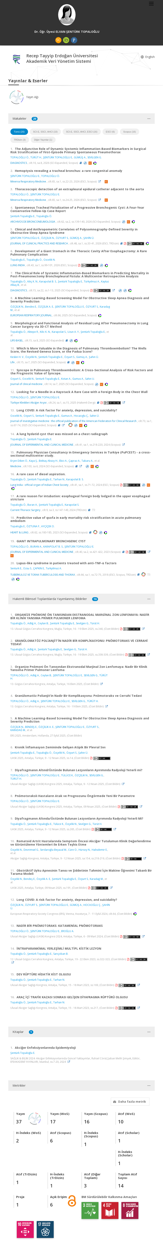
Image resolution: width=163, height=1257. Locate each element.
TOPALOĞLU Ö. (19, 157)
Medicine (15, 466)
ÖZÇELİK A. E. (46, 306)
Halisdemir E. (99, 850)
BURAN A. (36, 546)
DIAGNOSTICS (18, 163)
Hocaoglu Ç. (81, 416)
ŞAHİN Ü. (88, 238)
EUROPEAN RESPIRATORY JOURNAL (31, 315)
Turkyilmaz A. (54, 568)
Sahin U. (90, 379)
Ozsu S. (27, 568)
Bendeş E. (29, 879)
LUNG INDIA (17, 265)
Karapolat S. (59, 332)
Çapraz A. (74, 461)
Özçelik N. (31, 357)
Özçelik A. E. (44, 879)
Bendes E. (31, 306)
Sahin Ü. (94, 416)
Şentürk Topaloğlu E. (22, 216)
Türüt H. (95, 623)
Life (12, 362)
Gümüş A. (82, 357)
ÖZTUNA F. (33, 526)
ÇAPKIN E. (39, 568)
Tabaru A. (87, 461)
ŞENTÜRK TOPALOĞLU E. (58, 157)
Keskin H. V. (17, 357)
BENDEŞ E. (31, 727)
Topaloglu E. (17, 260)
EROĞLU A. (67, 931)
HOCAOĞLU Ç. (92, 905)
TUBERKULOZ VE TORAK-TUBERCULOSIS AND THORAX (42, 574)
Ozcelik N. (49, 260)
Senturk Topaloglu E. (47, 379)
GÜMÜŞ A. (80, 157)
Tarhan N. (59, 479)
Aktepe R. (33, 332)
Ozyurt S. (15, 379)
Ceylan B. (43, 623)
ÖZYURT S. (62, 238)
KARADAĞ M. (18, 730)
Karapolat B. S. (48, 281)
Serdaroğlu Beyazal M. (53, 850)
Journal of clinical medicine (26, 384)
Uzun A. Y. (73, 332)
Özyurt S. (69, 357)
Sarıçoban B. (60, 954)
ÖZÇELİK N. (48, 238)
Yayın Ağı (23, 97)
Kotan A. (66, 379)
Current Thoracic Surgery (25, 510)
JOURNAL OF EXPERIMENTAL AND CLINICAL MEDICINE (41, 444)
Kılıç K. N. (32, 281)
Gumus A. (78, 379)
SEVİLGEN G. (94, 157)
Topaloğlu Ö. (44, 216)
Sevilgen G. (82, 623)
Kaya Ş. (33, 461)
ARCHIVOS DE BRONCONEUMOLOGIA (32, 221)
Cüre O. (72, 850)
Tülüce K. (58, 824)
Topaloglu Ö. (34, 260)
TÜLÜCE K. (67, 775)
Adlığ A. (32, 623)
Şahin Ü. (94, 357)
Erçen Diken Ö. (19, 461)
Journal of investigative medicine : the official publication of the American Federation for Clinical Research (73, 421)
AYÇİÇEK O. (48, 526)
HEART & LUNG (19, 532)
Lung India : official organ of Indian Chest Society (39, 485)
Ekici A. (63, 461)
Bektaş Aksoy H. (48, 461)
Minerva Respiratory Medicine (28, 181)
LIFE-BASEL (16, 340)
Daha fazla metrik (129, 1102)
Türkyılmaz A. (92, 281)
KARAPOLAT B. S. (53, 546)
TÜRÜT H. (36, 157)
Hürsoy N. (84, 850)
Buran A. (32, 505)
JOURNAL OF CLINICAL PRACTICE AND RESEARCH (39, 243)
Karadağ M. (96, 879)
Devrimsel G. (31, 850)
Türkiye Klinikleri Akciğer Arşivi (28, 402)
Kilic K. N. (45, 332)
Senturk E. (16, 568)
